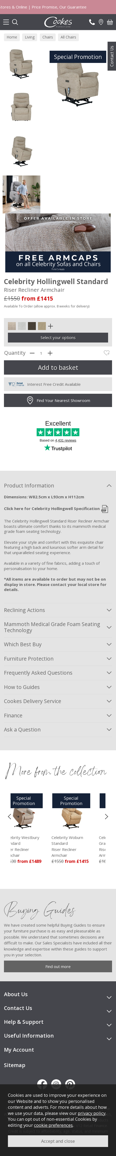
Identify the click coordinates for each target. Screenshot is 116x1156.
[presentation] (9, 816)
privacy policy (91, 1113)
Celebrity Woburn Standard (81, 846)
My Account (19, 1049)
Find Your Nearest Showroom (58, 400)
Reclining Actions (24, 610)
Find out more (58, 966)
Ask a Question (22, 729)
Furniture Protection (29, 658)
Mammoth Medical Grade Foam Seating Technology (52, 627)
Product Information (29, 485)
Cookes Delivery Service (32, 701)
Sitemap (14, 1065)
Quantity (15, 353)
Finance (13, 715)
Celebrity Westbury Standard (34, 846)
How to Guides (22, 687)
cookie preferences (53, 1125)
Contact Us (112, 56)
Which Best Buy (23, 644)
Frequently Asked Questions (38, 672)
